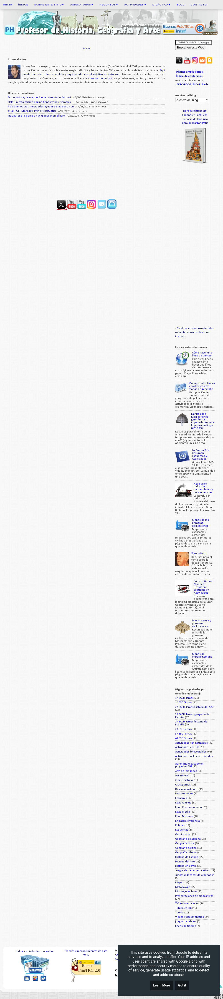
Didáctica (161, 4)
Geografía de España (188, 839)
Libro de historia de (195, 111)
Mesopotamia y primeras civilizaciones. (201, 623)
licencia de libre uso (195, 119)
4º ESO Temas (183, 738)
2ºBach (203, 84)
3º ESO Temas (183, 733)
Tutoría (179, 912)
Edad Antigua (183, 802)
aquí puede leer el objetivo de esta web (94, 74)
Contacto (199, 4)
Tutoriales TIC (183, 908)
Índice (23, 4)
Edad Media (182, 812)
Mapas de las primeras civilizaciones (200, 523)
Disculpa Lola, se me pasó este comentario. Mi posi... (40, 97)
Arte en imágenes (186, 771)
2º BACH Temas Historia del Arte (194, 707)
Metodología (182, 887)
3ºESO (194, 84)
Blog (181, 4)
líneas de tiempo (185, 926)
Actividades (135, 4)
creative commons (100, 78)
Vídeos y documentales (189, 917)
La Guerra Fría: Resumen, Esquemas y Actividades (201, 454)
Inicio (86, 48)
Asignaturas (82, 4)
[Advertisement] (86, 156)
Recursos (108, 4)
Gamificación (183, 834)
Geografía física (184, 843)
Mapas (179, 882)
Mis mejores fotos (186, 891)
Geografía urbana (186, 852)
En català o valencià (187, 821)
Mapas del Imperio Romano (202, 655)
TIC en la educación (187, 903)
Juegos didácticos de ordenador (194, 875)
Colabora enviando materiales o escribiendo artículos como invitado (194, 332)
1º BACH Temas (184, 698)
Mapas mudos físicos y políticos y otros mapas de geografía (202, 386)
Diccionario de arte (186, 789)
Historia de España (186, 857)
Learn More (161, 986)
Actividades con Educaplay (191, 743)
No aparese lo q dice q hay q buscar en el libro (36, 115)
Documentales (184, 793)
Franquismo (198, 553)
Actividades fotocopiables (191, 751)
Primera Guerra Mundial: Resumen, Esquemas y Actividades (203, 587)
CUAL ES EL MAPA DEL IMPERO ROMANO (32, 111)
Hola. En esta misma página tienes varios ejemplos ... (40, 102)
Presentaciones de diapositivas (194, 896)
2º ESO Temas (183, 729)
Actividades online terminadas (194, 756)
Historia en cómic (185, 866)
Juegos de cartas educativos (192, 870)
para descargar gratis (195, 123)
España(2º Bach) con (195, 115)
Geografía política (186, 848)
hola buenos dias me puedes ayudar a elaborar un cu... (42, 106)
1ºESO (179, 84)
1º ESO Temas (183, 702)
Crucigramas (183, 784)
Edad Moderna (184, 816)
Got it (182, 986)
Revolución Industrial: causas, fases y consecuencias (203, 488)
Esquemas (181, 830)
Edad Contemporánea (188, 807)
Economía (181, 798)
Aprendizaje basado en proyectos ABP (189, 765)
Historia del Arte (185, 861)
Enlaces (180, 825)
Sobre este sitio (49, 4)
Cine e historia (184, 780)
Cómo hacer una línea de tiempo (202, 354)
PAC (186, 84)
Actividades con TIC (187, 747)
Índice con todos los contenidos (35, 951)
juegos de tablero (185, 921)
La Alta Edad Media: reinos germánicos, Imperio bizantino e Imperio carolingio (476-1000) (203, 421)
